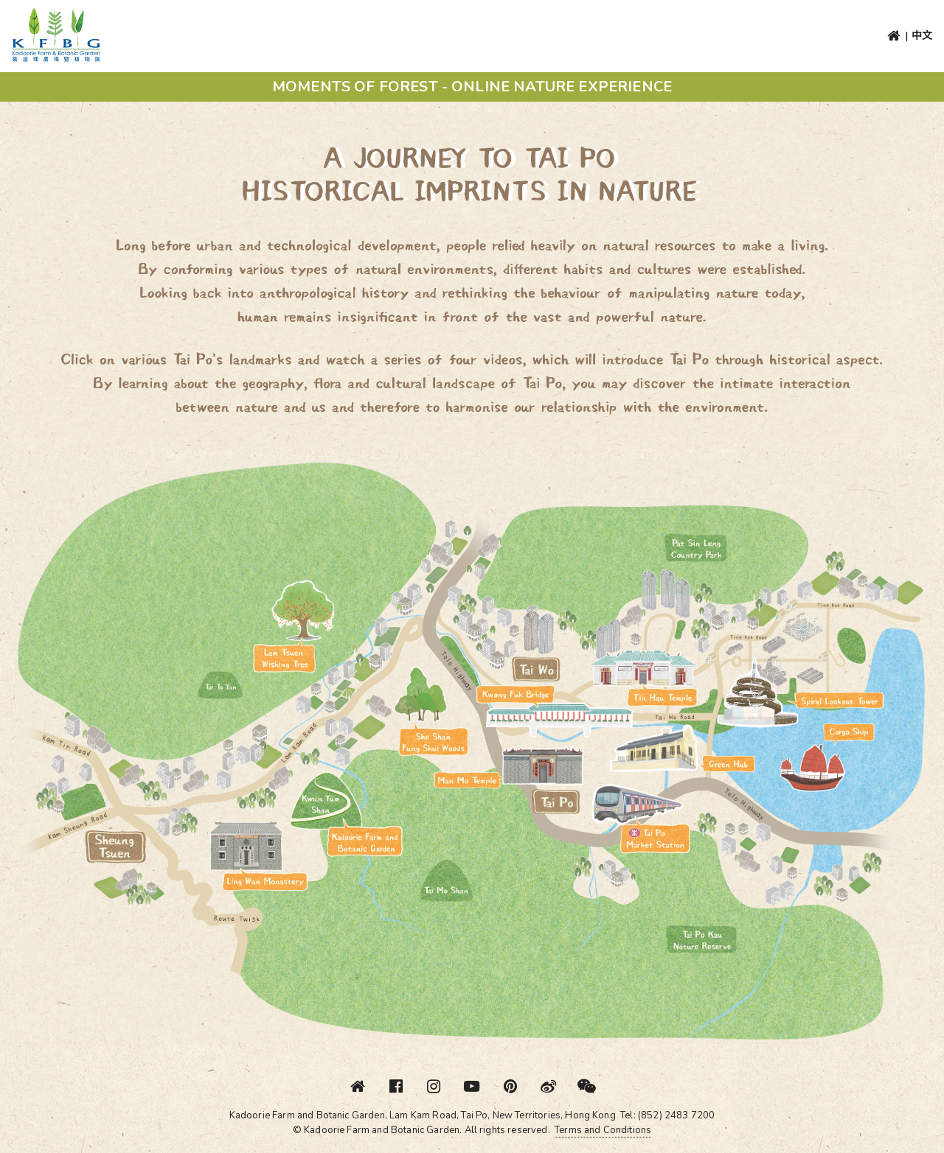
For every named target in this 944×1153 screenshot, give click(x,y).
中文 (922, 36)
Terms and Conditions (603, 1130)
